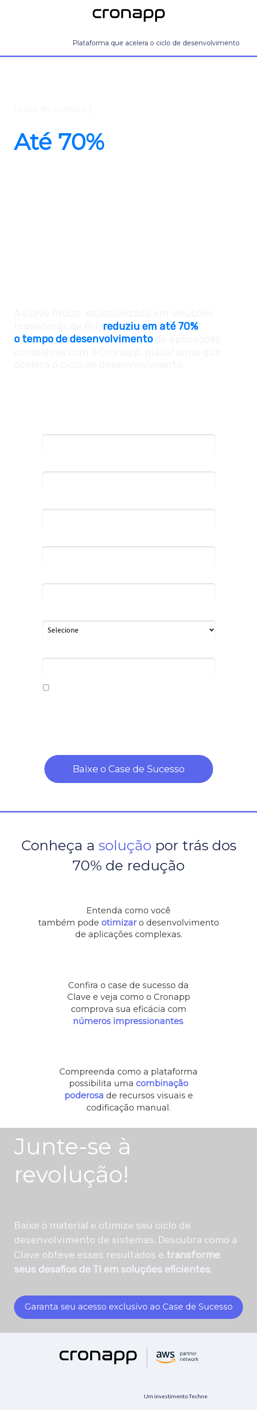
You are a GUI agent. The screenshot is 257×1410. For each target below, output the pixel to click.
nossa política (189, 726)
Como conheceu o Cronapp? (88, 613)
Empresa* (57, 501)
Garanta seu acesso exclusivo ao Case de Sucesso (129, 1307)
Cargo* (53, 538)
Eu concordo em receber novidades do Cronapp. (124, 688)
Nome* (53, 427)
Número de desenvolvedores (87, 576)
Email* (52, 464)
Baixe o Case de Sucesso (128, 769)
